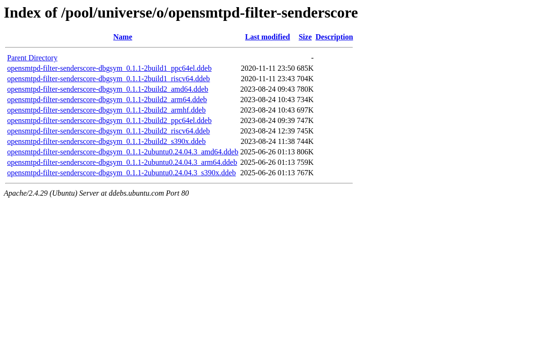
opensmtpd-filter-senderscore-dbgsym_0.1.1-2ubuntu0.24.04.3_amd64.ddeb (123, 152)
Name (122, 37)
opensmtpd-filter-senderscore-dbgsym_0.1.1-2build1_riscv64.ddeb (108, 79)
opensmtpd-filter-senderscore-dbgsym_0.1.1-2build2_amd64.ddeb (107, 89)
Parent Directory (32, 58)
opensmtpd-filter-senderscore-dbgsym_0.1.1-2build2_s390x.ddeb (106, 141)
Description (334, 37)
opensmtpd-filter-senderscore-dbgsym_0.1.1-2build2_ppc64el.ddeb (109, 120)
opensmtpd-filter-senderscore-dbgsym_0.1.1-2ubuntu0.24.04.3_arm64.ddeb (122, 162)
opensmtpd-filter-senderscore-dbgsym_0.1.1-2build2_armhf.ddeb (106, 110)
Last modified (267, 37)
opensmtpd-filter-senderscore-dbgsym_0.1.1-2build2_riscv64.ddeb (108, 131)
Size (305, 37)
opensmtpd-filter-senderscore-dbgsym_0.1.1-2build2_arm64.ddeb (107, 99)
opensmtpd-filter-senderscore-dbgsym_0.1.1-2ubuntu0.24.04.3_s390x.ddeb (121, 173)
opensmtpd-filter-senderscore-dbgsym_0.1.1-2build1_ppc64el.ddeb (109, 68)
